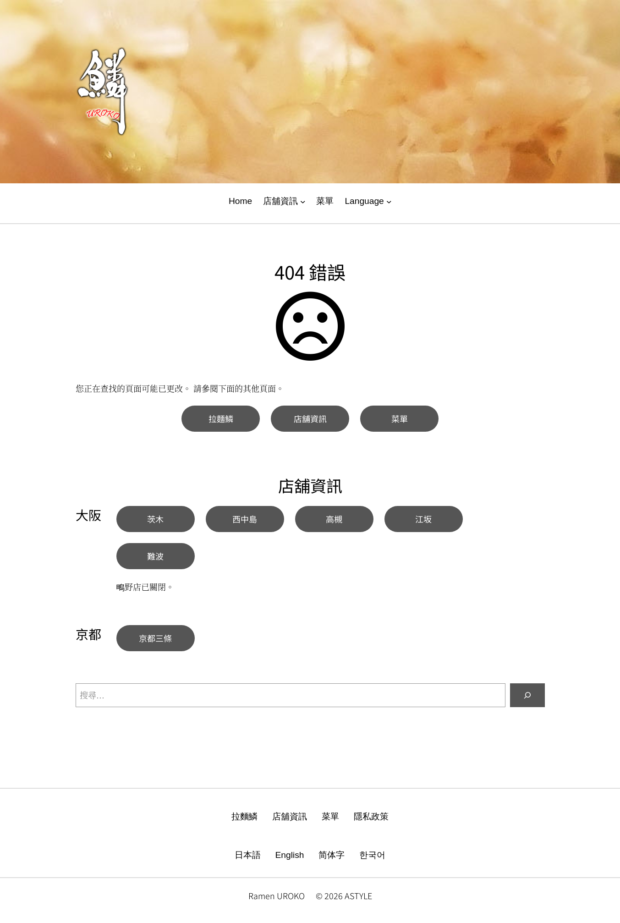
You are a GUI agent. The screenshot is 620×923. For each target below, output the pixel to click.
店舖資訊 (310, 418)
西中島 (244, 519)
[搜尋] (527, 695)
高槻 (334, 519)
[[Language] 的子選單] (389, 201)
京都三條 (155, 638)
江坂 (423, 519)
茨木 (155, 519)
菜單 (399, 418)
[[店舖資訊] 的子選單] (303, 201)
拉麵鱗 (220, 418)
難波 (155, 556)
